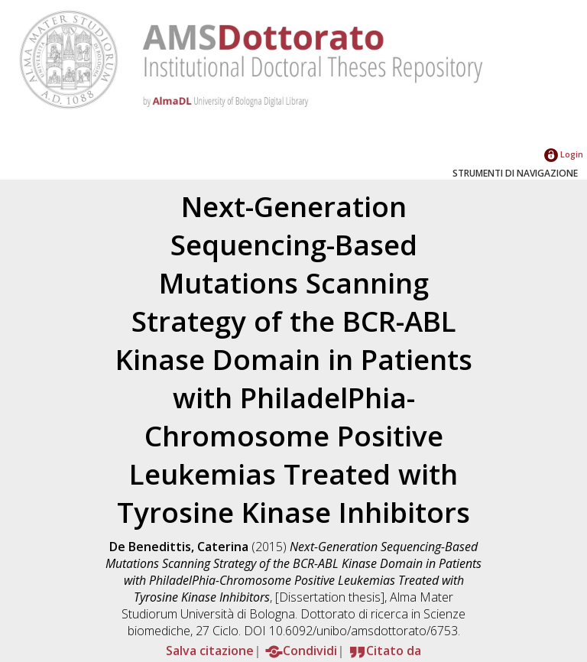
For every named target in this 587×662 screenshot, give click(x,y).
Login (563, 154)
